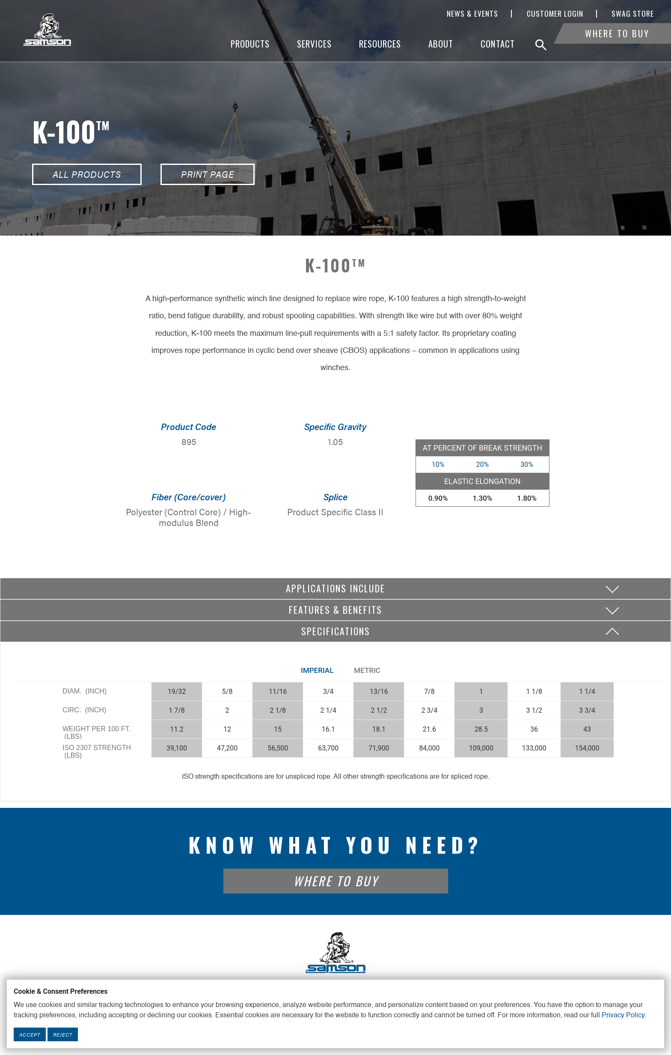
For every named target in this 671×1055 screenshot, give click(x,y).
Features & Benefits (335, 609)
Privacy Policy (623, 1015)
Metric (367, 670)
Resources (380, 44)
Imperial (317, 670)
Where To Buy (617, 44)
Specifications (335, 631)
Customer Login (555, 14)
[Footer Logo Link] (335, 951)
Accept (29, 1034)
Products (250, 44)
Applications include (335, 588)
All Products (87, 174)
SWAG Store (633, 14)
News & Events (472, 14)
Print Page (207, 174)
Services (314, 44)
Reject (62, 1034)
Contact (498, 44)
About (440, 44)
